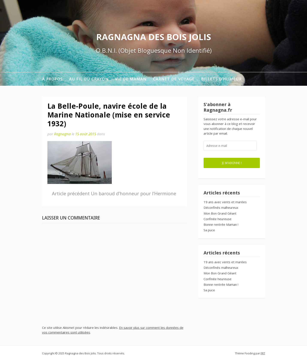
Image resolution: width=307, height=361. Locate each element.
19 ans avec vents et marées (225, 202)
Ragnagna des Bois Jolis (153, 37)
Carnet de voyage (174, 78)
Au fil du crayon (89, 78)
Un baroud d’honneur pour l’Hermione (114, 193)
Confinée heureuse (217, 219)
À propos (52, 78)
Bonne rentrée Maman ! (221, 224)
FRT (263, 353)
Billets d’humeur (221, 78)
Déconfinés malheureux (221, 207)
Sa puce (209, 230)
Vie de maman (131, 78)
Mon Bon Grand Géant (220, 213)
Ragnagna (62, 133)
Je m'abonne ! (232, 163)
